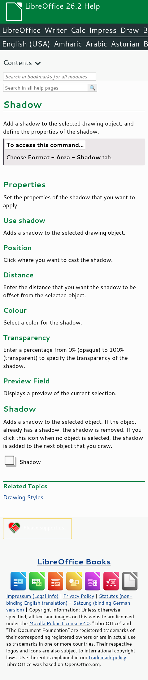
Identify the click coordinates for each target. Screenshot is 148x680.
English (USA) (26, 43)
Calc (78, 30)
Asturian (125, 43)
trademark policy (107, 657)
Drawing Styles (23, 497)
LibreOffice (21, 30)
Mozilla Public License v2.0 (59, 623)
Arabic (96, 43)
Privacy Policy (78, 596)
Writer (55, 30)
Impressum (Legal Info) (32, 596)
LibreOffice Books (74, 561)
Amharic (68, 43)
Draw (129, 30)
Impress (103, 30)
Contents (17, 62)
